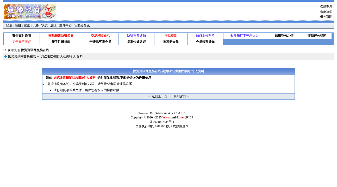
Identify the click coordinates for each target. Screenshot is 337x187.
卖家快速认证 (136, 42)
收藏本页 (326, 6)
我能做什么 (82, 25)
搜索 (27, 25)
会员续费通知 (205, 42)
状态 (44, 25)
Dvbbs (158, 113)
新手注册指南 (61, 42)
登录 (9, 25)
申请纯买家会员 (100, 42)
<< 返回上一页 (158, 96)
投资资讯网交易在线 (22, 56)
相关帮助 (326, 16)
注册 (18, 25)
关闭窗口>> (181, 96)
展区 (53, 25)
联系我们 (326, 11)
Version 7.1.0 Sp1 (174, 113)
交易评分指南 (317, 35)
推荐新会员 (171, 42)
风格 (36, 25)
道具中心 (65, 25)
